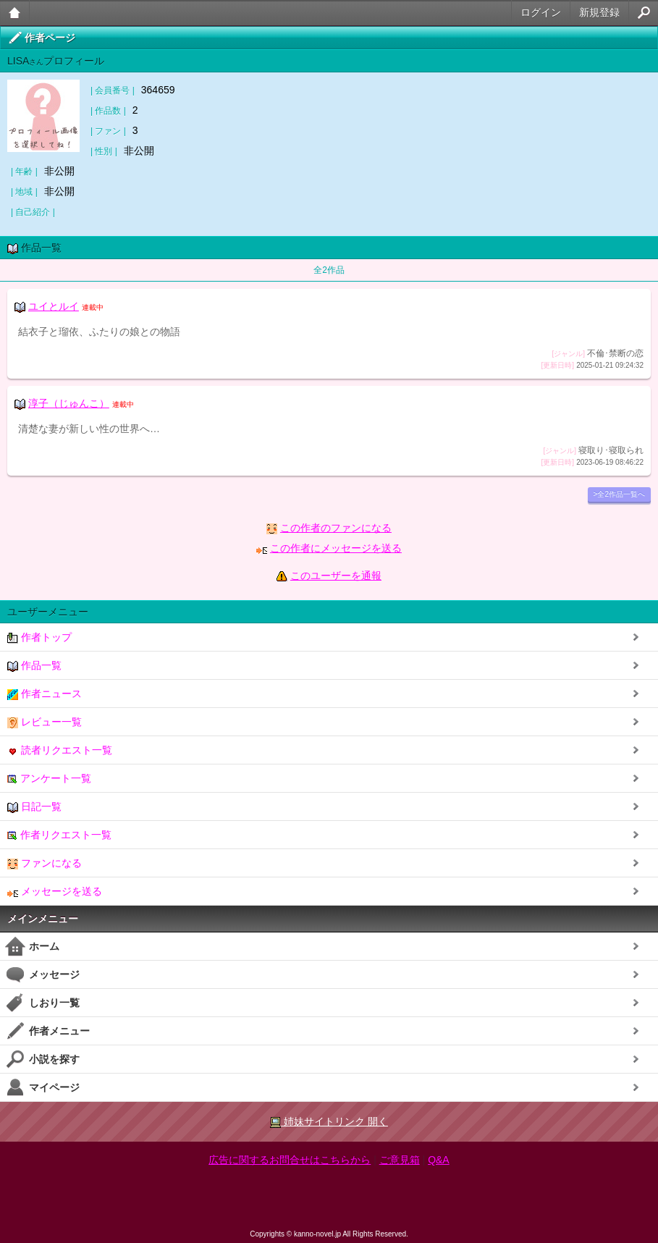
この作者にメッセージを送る (336, 548)
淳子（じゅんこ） (68, 403)
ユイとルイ (53, 306)
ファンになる (44, 863)
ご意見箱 (399, 1160)
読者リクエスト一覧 (59, 750)
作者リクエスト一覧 (59, 835)
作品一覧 (34, 666)
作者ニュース (44, 694)
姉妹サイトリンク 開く (329, 1122)
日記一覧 (34, 807)
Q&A (439, 1160)
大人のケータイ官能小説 (15, 12)
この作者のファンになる (336, 528)
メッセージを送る (54, 891)
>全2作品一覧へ (619, 494)
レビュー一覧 (44, 722)
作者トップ (39, 637)
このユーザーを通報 (335, 575)
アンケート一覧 (49, 778)
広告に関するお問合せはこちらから (289, 1160)
